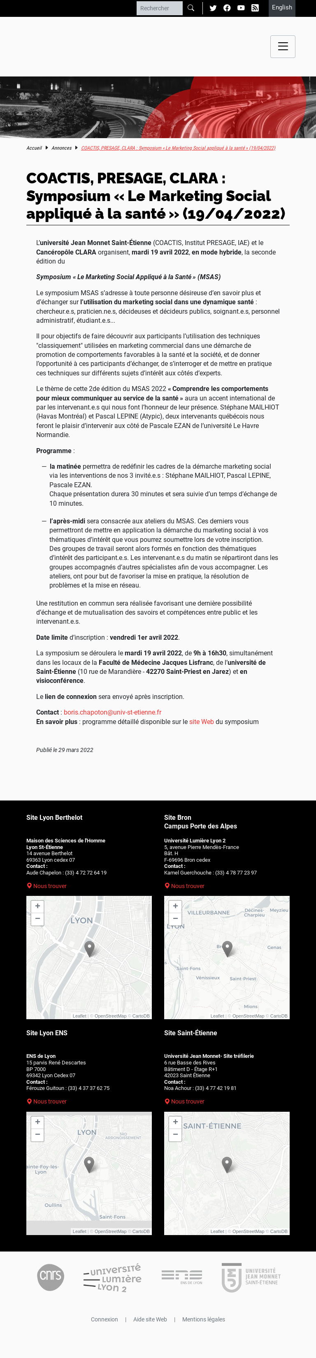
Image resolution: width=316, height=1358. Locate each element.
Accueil (34, 148)
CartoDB (141, 1015)
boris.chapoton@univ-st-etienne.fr (112, 712)
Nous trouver (50, 886)
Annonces (61, 148)
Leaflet (79, 1015)
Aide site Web (150, 1319)
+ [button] (37, 907)
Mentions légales (203, 1319)
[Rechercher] (160, 8)
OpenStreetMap (111, 1015)
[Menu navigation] (282, 46)
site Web (201, 722)
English (282, 7)
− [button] (37, 919)
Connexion (104, 1319)
